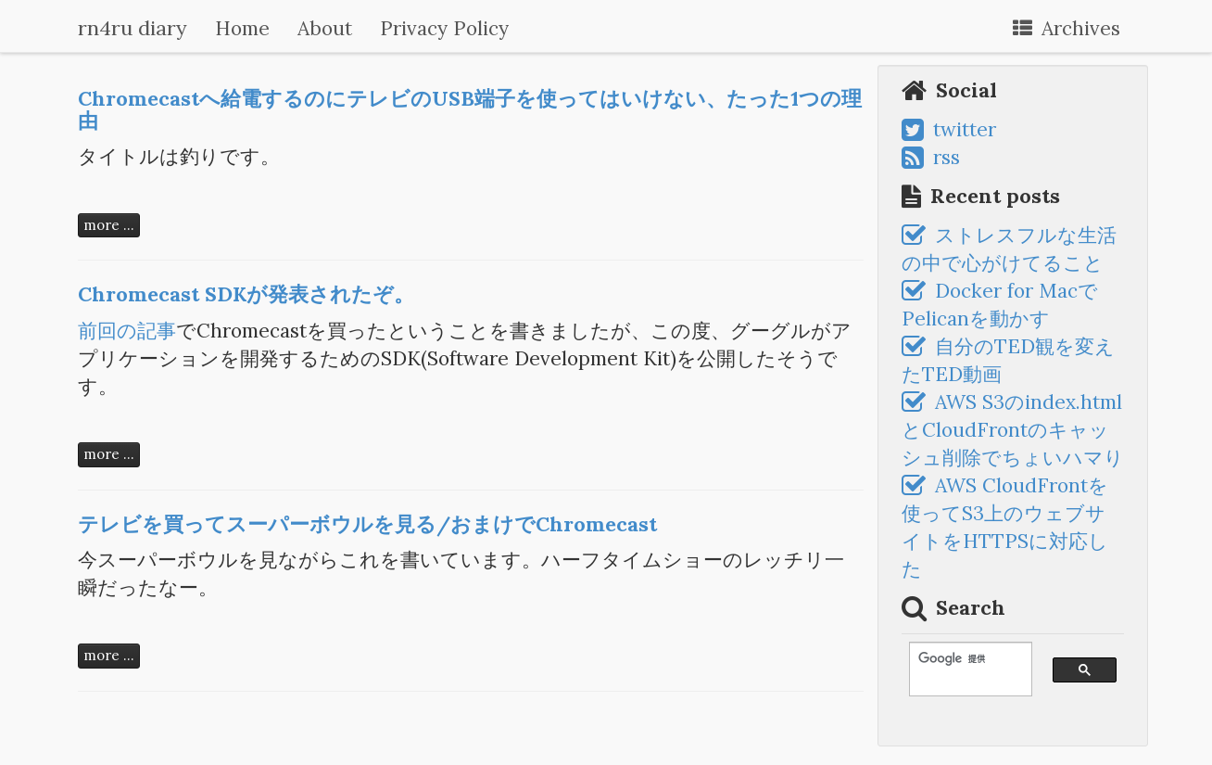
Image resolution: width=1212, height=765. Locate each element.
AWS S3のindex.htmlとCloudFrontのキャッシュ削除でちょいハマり (1013, 429)
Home (242, 28)
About (324, 28)
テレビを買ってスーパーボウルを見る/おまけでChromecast (367, 524)
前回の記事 (127, 330)
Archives (1066, 28)
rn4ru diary (132, 28)
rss (931, 157)
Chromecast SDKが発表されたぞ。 (246, 294)
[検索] (961, 658)
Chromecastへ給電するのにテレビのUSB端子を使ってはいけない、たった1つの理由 (470, 109)
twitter (949, 129)
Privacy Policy (444, 28)
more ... (108, 225)
